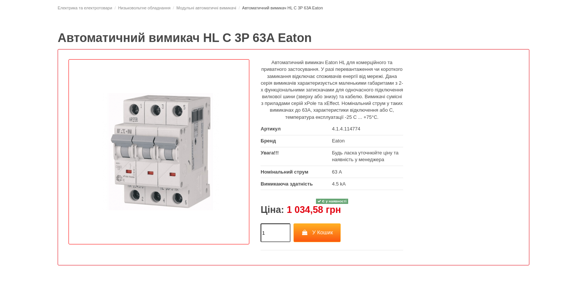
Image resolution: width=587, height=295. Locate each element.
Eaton (338, 141)
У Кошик (317, 232)
